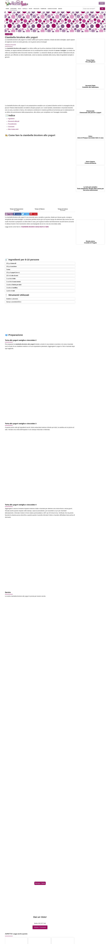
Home (7, 8)
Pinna (35, 214)
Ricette (7, 34)
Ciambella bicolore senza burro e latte (35, 227)
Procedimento (12, 124)
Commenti (11, 126)
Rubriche (43, 8)
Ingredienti (11, 118)
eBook (60, 8)
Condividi (18, 214)
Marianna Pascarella (11, 44)
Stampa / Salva (40, 883)
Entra (101, 3)
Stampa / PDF (10, 214)
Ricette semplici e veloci (17, 3)
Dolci (19, 8)
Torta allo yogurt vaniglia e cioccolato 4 (20, 505)
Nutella (25, 8)
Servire (8, 592)
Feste (30, 8)
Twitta (27, 214)
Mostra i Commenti (40, 927)
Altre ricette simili (13, 129)
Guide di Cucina (52, 8)
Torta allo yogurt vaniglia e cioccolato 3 (20, 424)
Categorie (13, 8)
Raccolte (36, 8)
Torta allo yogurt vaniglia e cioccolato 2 (20, 340)
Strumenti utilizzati (13, 121)
